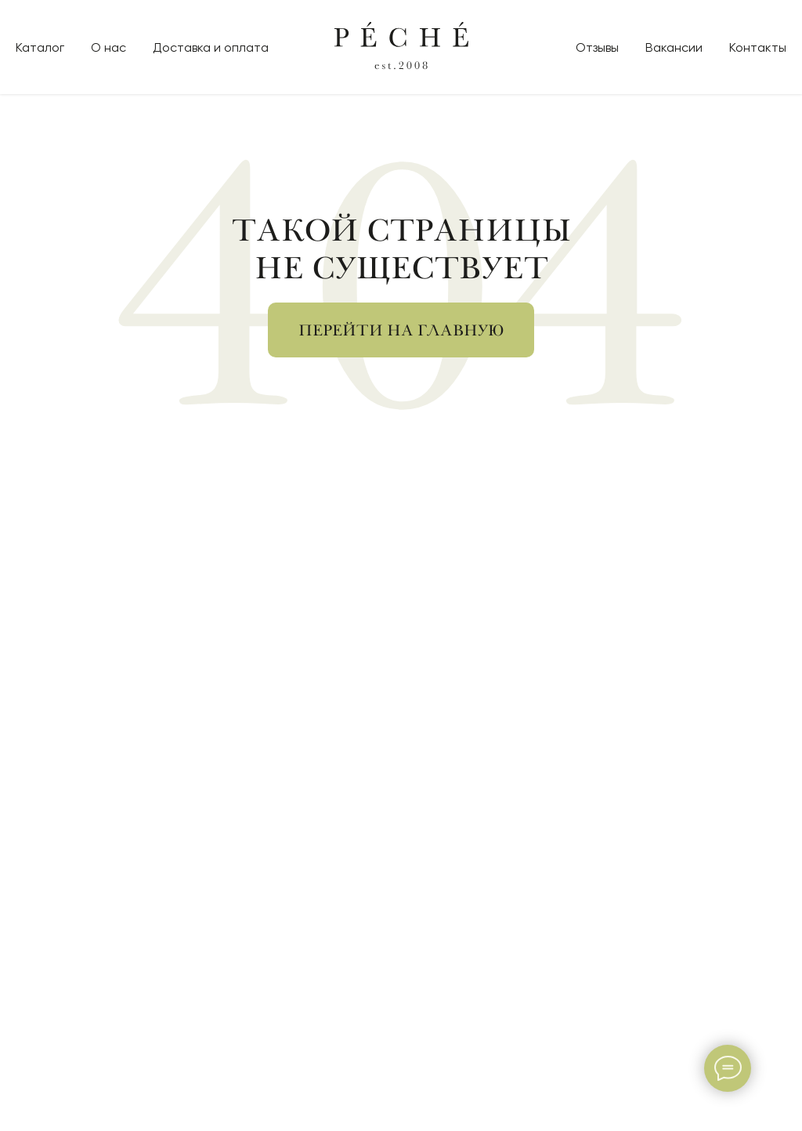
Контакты (757, 47)
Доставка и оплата (211, 47)
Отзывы (597, 47)
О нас (108, 47)
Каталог (40, 47)
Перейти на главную (401, 330)
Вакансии (674, 47)
